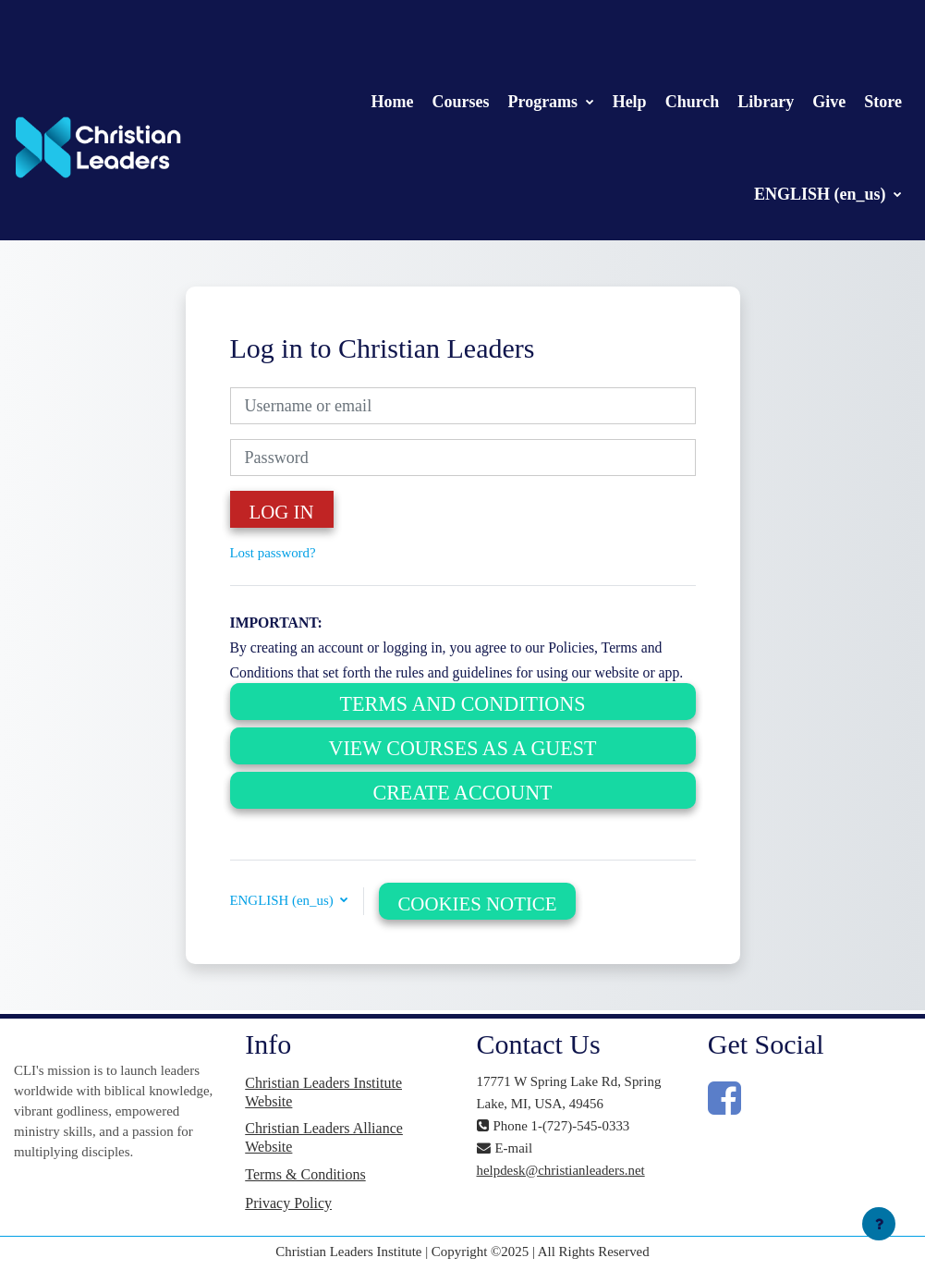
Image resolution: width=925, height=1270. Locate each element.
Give (829, 101)
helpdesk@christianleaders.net (561, 1170)
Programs (544, 101)
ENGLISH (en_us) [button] (283, 900)
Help (630, 101)
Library (765, 101)
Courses (460, 101)
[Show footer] (878, 1223)
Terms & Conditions (305, 1174)
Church (692, 101)
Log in (282, 512)
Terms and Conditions (463, 703)
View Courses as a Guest (463, 748)
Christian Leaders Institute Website (323, 1092)
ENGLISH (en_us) (822, 194)
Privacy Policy (288, 1203)
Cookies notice (476, 904)
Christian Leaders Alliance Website (324, 1137)
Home (392, 101)
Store (883, 101)
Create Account (462, 792)
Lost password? (273, 552)
